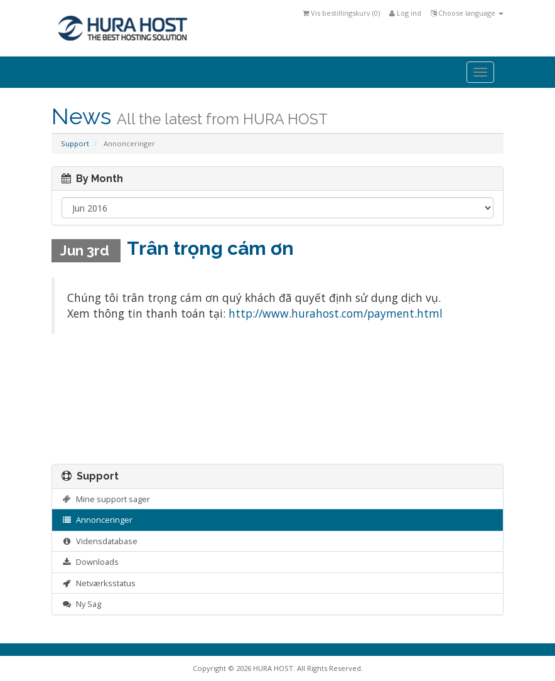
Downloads (90, 561)
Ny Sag (81, 603)
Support (75, 143)
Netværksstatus (99, 583)
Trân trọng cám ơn (210, 248)
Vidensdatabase (99, 541)
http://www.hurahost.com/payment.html (336, 313)
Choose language (467, 13)
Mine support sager (106, 499)
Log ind (405, 13)
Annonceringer (97, 519)
